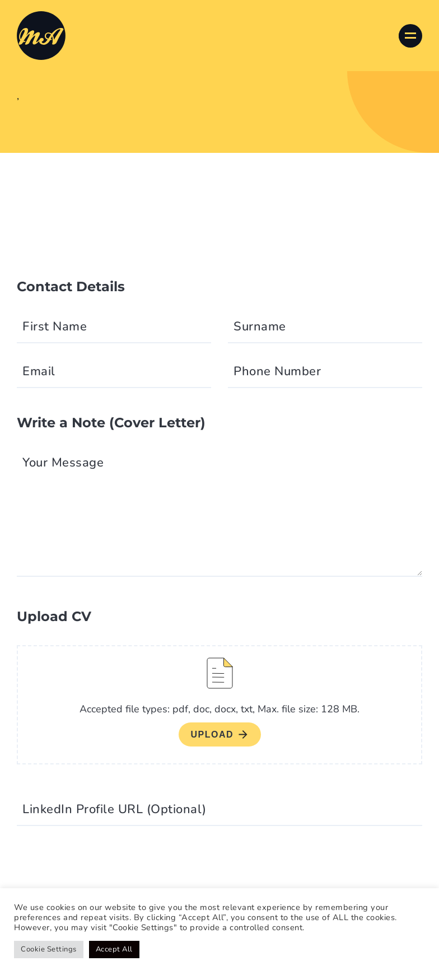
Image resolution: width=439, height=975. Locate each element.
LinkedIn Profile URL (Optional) (114, 809)
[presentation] (102, 867)
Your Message (63, 462)
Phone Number (277, 371)
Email (38, 371)
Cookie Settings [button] (49, 949)
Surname (259, 326)
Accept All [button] (114, 949)
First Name (54, 326)
